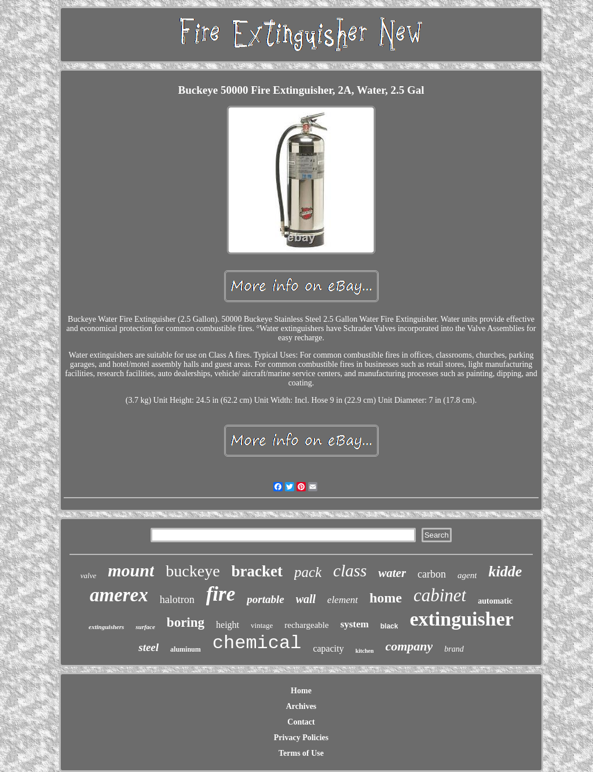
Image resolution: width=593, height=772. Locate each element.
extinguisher (461, 619)
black (389, 626)
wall (306, 599)
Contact (300, 722)
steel (148, 647)
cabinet (439, 595)
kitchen (365, 651)
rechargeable (306, 625)
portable (265, 599)
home (385, 597)
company (409, 646)
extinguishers (106, 626)
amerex (119, 594)
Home (301, 690)
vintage (262, 625)
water (392, 573)
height (227, 625)
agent (467, 575)
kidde (505, 571)
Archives (301, 706)
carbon (432, 574)
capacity (328, 648)
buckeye (192, 571)
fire (221, 594)
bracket (257, 571)
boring (185, 622)
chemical (257, 643)
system (355, 624)
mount (131, 570)
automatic (495, 601)
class (350, 570)
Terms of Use (301, 753)
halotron (177, 599)
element (342, 599)
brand (453, 649)
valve (88, 575)
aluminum (185, 649)
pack (307, 572)
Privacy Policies (301, 737)
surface (145, 626)
